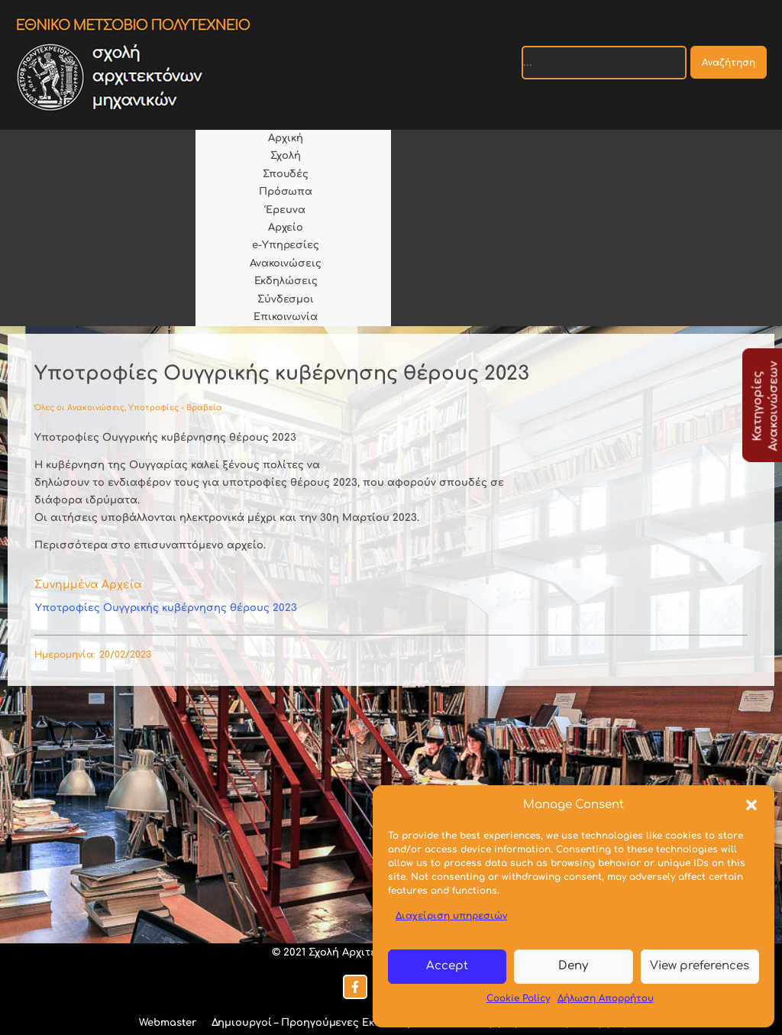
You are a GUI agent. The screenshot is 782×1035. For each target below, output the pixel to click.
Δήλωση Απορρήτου (605, 998)
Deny (573, 965)
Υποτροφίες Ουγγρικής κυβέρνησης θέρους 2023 (166, 608)
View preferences (699, 965)
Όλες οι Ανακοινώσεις (79, 407)
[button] (751, 805)
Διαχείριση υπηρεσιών (451, 915)
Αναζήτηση (728, 62)
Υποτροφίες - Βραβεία (175, 407)
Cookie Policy (518, 998)
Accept (447, 965)
